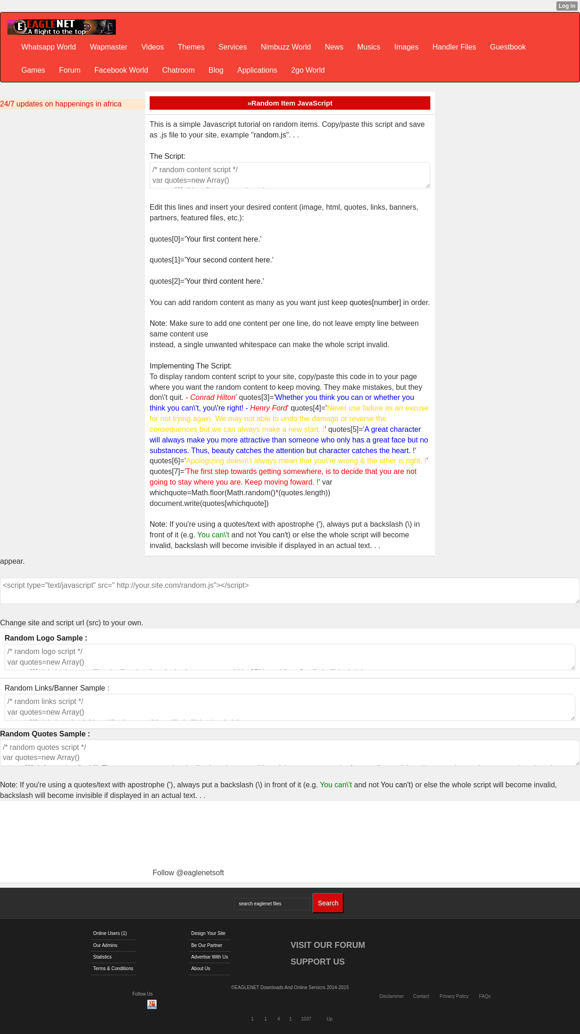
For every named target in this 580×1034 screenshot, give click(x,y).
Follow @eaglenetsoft (188, 873)
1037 (306, 1019)
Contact (421, 996)
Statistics (102, 956)
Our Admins (105, 945)
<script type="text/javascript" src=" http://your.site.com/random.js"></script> (290, 591)
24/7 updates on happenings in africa (60, 104)
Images (406, 47)
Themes (191, 47)
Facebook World (121, 70)
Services (233, 47)
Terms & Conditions (113, 968)
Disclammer (391, 996)
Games (33, 70)
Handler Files (454, 47)
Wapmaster (108, 47)
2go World (308, 70)
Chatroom (178, 70)
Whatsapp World (48, 47)
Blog (215, 70)
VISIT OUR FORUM (327, 945)
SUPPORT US (317, 961)
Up (330, 1019)
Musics (368, 47)
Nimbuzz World (286, 47)
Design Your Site (208, 933)
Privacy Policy (454, 996)
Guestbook (508, 47)
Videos (152, 47)
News (334, 47)
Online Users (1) (110, 933)
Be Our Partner (206, 945)
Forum (70, 70)
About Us (200, 968)
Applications (257, 70)
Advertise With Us (209, 956)
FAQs (485, 996)
